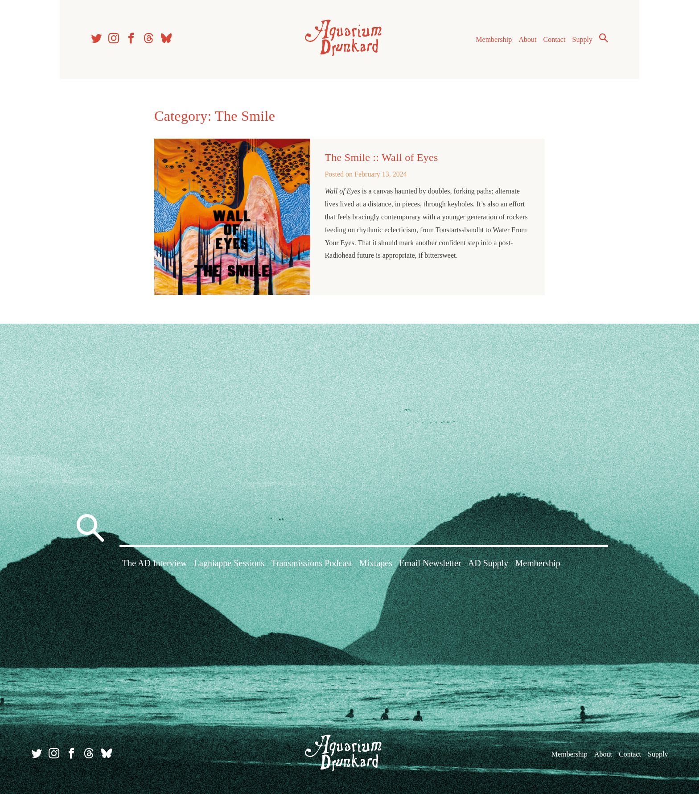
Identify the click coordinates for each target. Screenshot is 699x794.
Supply (582, 39)
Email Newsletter (430, 563)
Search (603, 37)
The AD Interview (154, 563)
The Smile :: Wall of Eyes (381, 157)
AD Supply (488, 563)
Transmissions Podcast (311, 563)
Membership (494, 39)
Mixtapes (375, 563)
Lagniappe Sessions (229, 563)
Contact (554, 39)
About (527, 39)
